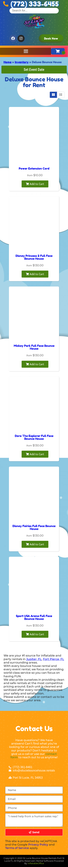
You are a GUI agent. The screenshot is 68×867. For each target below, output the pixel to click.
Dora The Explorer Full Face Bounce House (34, 437)
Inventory (22, 62)
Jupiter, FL (34, 659)
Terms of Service (17, 848)
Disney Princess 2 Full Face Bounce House (34, 257)
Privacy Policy (38, 844)
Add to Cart (35, 184)
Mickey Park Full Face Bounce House (34, 347)
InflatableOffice (36, 863)
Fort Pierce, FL (53, 659)
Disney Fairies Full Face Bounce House (34, 527)
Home (7, 62)
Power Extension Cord (34, 168)
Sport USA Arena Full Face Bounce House (34, 617)
